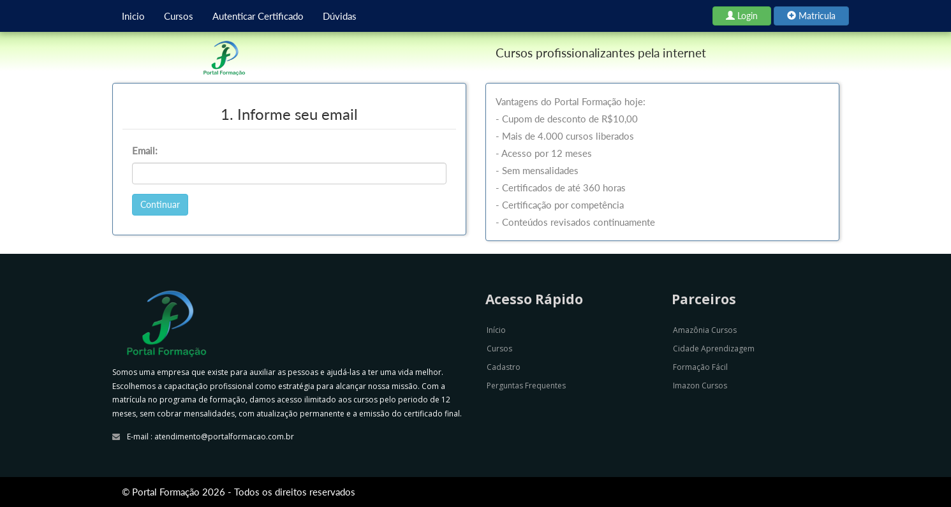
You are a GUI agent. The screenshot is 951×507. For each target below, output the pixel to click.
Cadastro (503, 367)
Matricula (811, 15)
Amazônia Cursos (705, 330)
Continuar (160, 204)
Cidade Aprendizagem (714, 348)
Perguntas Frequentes (526, 385)
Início (496, 330)
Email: (145, 150)
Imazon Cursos (700, 385)
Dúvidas (340, 16)
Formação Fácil (700, 367)
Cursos (178, 16)
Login (742, 15)
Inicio (133, 16)
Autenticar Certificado (258, 16)
